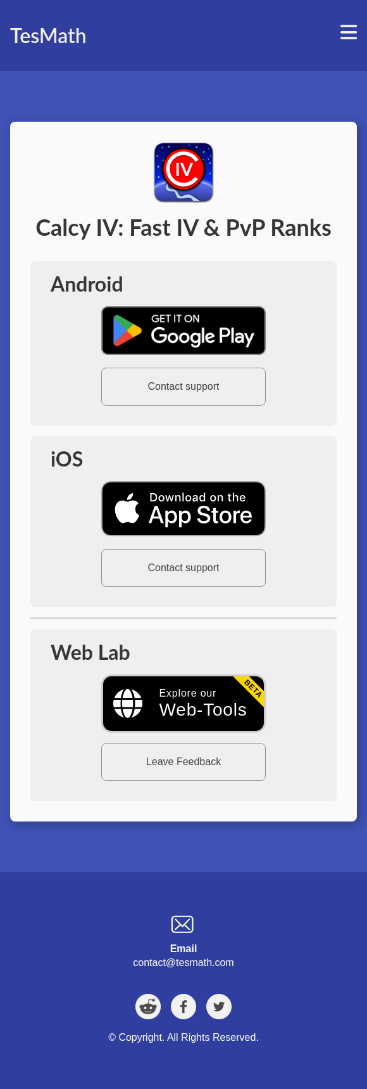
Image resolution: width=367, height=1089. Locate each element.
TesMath (48, 35)
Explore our (203, 703)
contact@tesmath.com (183, 962)
